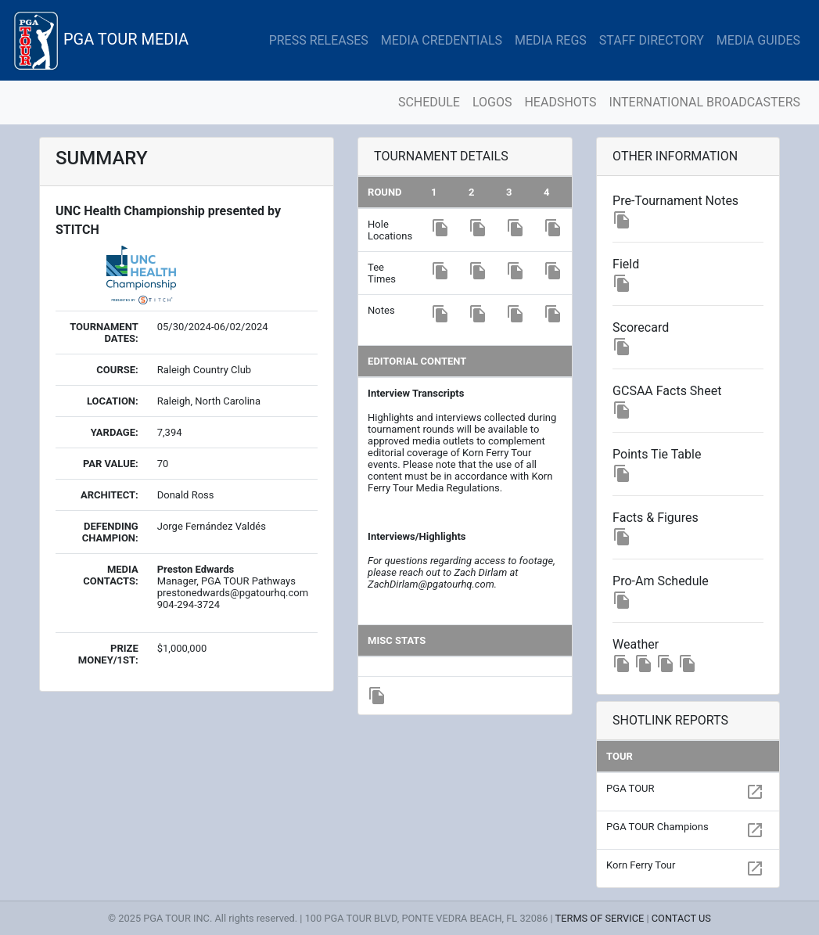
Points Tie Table (656, 454)
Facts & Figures (655, 517)
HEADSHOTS (560, 102)
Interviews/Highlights (416, 536)
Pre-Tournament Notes (675, 200)
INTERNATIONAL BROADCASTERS (704, 102)
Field (625, 264)
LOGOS (492, 102)
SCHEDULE (429, 102)
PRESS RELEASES (318, 40)
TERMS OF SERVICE (600, 918)
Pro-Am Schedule (660, 581)
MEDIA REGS (551, 40)
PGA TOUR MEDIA (101, 40)
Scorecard (640, 327)
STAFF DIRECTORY (651, 40)
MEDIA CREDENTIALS (441, 40)
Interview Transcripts (416, 393)
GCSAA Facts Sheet (666, 390)
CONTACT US (681, 918)
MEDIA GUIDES (758, 40)
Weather (635, 644)
